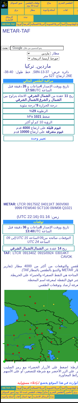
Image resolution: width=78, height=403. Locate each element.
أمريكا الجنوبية (53, 24)
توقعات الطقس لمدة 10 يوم (32, 4)
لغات (65, 10)
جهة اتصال (26, 396)
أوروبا (19, 24)
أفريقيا (26, 24)
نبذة (25, 17)
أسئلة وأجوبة (49, 10)
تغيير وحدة (38, 138)
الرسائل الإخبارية (9, 18)
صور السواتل (16, 3)
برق (16, 10)
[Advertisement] (34, 41)
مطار (32, 10)
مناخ (49, 3)
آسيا (63, 24)
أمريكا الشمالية (38, 24)
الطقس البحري (65, 3)
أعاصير (69, 392)
